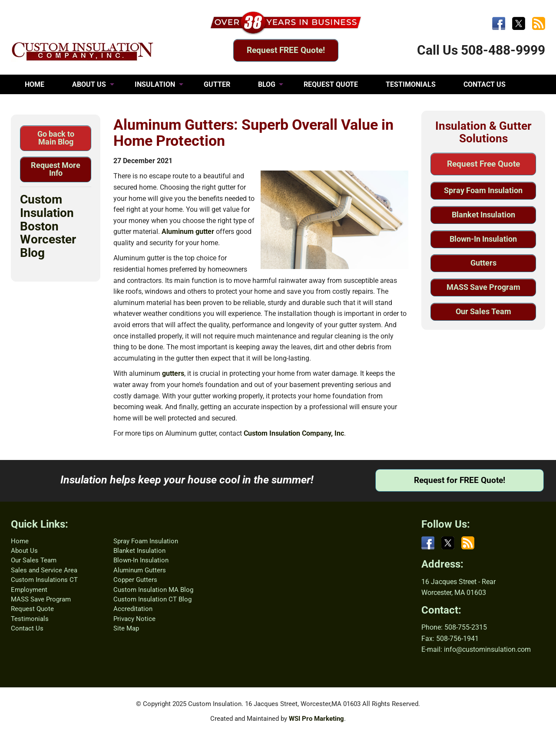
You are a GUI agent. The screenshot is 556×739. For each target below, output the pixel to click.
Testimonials (30, 619)
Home (20, 541)
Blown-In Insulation (483, 238)
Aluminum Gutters (139, 570)
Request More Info (55, 169)
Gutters (483, 262)
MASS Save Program (483, 287)
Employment (29, 590)
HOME (34, 84)
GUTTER (217, 84)
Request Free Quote (483, 164)
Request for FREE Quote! (459, 480)
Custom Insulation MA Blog (153, 590)
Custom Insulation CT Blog (152, 599)
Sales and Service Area (44, 570)
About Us (24, 551)
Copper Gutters (135, 580)
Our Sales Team (483, 311)
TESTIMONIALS (411, 84)
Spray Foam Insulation (483, 190)
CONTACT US (484, 84)
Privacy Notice (134, 619)
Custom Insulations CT (44, 580)
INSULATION (155, 84)
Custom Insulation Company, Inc (294, 433)
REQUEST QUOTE (331, 84)
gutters (173, 373)
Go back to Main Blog (55, 137)
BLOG (266, 84)
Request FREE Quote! (286, 50)
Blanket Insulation (483, 214)
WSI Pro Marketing (316, 719)
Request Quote (32, 609)
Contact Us (27, 628)
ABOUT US (89, 84)
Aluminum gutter (188, 231)
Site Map (126, 628)
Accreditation (132, 609)
